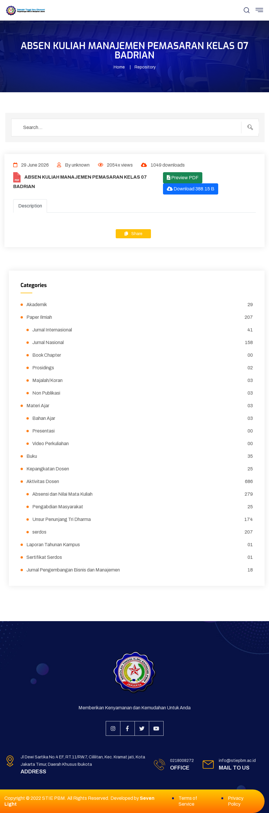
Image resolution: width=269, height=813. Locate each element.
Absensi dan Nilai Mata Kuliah (142, 494)
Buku (139, 456)
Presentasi (142, 431)
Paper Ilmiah (139, 317)
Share (133, 234)
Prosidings (142, 368)
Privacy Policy (235, 801)
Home (119, 67)
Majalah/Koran (142, 380)
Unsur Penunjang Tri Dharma (142, 519)
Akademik (139, 305)
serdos (142, 532)
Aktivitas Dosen (139, 481)
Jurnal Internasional (142, 330)
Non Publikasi (142, 393)
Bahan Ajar (142, 418)
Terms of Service (188, 801)
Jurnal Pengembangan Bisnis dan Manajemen (139, 570)
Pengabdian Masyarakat (142, 507)
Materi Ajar (139, 406)
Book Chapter (142, 355)
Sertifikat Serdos (139, 557)
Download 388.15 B (190, 188)
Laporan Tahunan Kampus (139, 545)
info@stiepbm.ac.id (237, 764)
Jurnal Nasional (142, 342)
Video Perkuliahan (142, 444)
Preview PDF (183, 177)
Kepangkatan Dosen (139, 469)
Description (30, 205)
